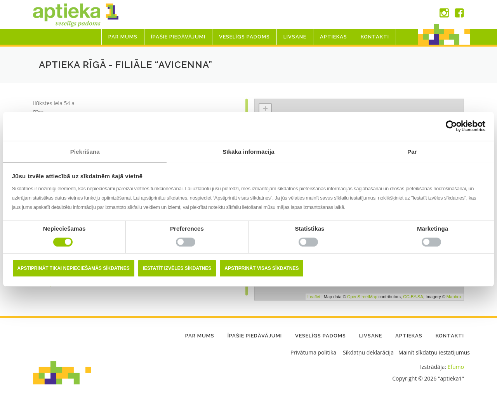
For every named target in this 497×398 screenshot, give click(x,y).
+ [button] (265, 109)
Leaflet (314, 296)
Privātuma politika (313, 352)
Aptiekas (333, 37)
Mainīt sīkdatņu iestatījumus (434, 352)
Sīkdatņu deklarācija (368, 352)
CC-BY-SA (413, 296)
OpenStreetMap (362, 296)
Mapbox (454, 296)
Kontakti (375, 37)
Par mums (122, 37)
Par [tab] (412, 151)
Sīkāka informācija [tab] (248, 151)
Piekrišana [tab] (85, 151)
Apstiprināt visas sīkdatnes (261, 268)
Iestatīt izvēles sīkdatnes (177, 268)
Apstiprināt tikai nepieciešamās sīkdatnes (73, 268)
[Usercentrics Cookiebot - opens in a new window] (451, 126)
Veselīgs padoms (244, 37)
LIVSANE (294, 37)
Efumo (456, 366)
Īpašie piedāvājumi (178, 37)
